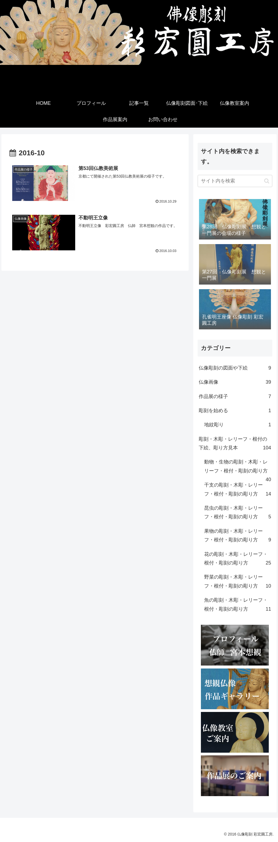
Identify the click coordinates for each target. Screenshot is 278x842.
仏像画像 (235, 382)
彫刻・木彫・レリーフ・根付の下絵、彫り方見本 (235, 444)
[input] (235, 181)
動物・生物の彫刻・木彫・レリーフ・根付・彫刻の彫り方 (237, 468)
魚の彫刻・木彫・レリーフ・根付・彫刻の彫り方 (237, 605)
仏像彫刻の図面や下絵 (235, 368)
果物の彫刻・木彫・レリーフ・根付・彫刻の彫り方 (237, 536)
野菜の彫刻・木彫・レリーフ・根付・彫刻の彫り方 (237, 582)
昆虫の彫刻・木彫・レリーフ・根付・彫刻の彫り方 (237, 513)
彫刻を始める (235, 410)
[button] (266, 181)
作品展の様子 (235, 396)
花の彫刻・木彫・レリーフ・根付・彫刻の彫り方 (237, 559)
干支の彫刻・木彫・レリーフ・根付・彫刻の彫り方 (237, 490)
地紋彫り (237, 424)
